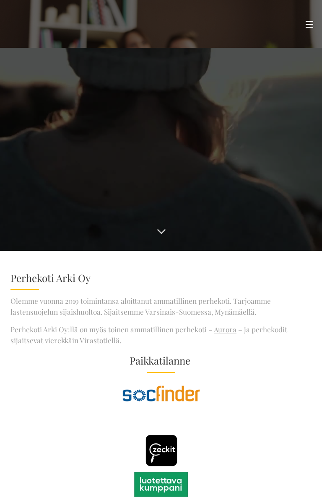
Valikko (309, 24)
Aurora (225, 329)
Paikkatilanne (161, 360)
